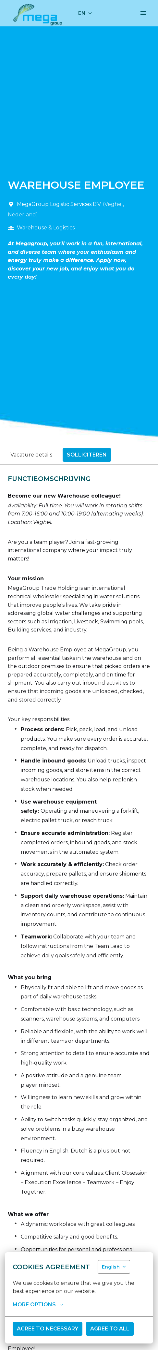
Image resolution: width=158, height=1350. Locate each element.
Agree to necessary (47, 1329)
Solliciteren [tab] (87, 455)
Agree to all (109, 1329)
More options (38, 1305)
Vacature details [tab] (31, 455)
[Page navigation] (143, 13)
